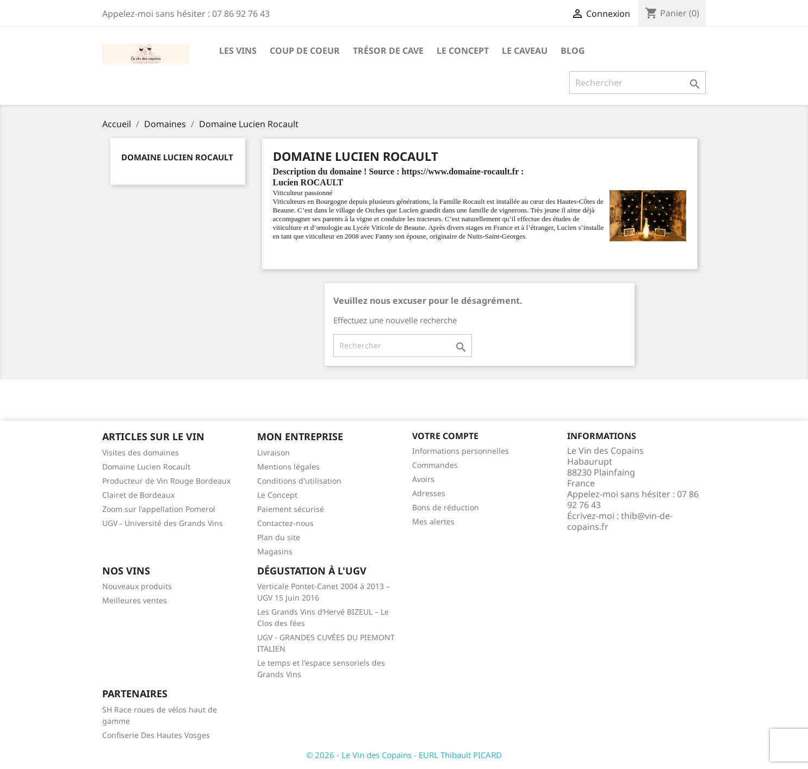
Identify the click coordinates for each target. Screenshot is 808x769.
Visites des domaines (140, 452)
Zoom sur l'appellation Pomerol (158, 509)
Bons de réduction (445, 507)
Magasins (275, 551)
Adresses (428, 493)
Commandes (435, 465)
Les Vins (238, 51)
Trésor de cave (388, 51)
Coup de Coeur (305, 51)
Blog (573, 51)
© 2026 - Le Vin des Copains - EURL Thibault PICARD (404, 754)
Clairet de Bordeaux (138, 495)
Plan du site (278, 537)
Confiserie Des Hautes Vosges (156, 735)
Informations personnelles (460, 451)
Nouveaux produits (137, 586)
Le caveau (525, 51)
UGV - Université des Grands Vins (162, 523)
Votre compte (445, 436)
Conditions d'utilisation (299, 481)
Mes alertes (433, 521)
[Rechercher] (637, 82)
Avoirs (423, 479)
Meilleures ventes (134, 600)
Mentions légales (288, 466)
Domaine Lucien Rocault (177, 157)
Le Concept (463, 51)
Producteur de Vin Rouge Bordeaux (166, 481)
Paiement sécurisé (290, 509)
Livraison (273, 452)
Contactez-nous (285, 523)
